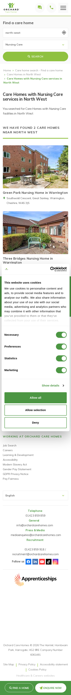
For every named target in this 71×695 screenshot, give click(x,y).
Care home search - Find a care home (39, 70)
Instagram (55, 562)
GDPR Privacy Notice (15, 474)
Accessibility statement (54, 664)
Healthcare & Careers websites (35, 675)
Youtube (42, 562)
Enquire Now (52, 687)
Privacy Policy (27, 664)
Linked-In (35, 562)
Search (36, 56)
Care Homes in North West (24, 74)
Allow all (35, 397)
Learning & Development (18, 455)
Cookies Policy (37, 669)
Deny (35, 422)
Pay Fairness (11, 478)
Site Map (8, 664)
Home (7, 70)
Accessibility (10, 459)
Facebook (28, 562)
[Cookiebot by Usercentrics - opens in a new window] (50, 269)
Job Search (9, 445)
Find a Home (20, 687)
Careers (8, 450)
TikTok (48, 562)
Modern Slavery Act (15, 464)
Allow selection (35, 410)
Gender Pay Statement (17, 469)
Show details (50, 385)
